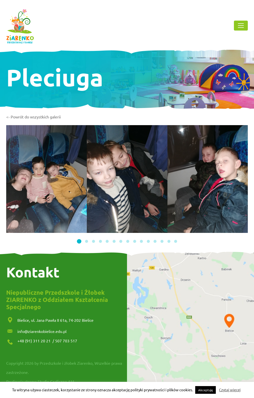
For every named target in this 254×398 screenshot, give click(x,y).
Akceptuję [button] (205, 390)
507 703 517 (66, 340)
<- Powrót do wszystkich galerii (33, 116)
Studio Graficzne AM (56, 381)
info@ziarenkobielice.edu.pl (41, 331)
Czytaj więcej (230, 389)
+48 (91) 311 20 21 (34, 340)
